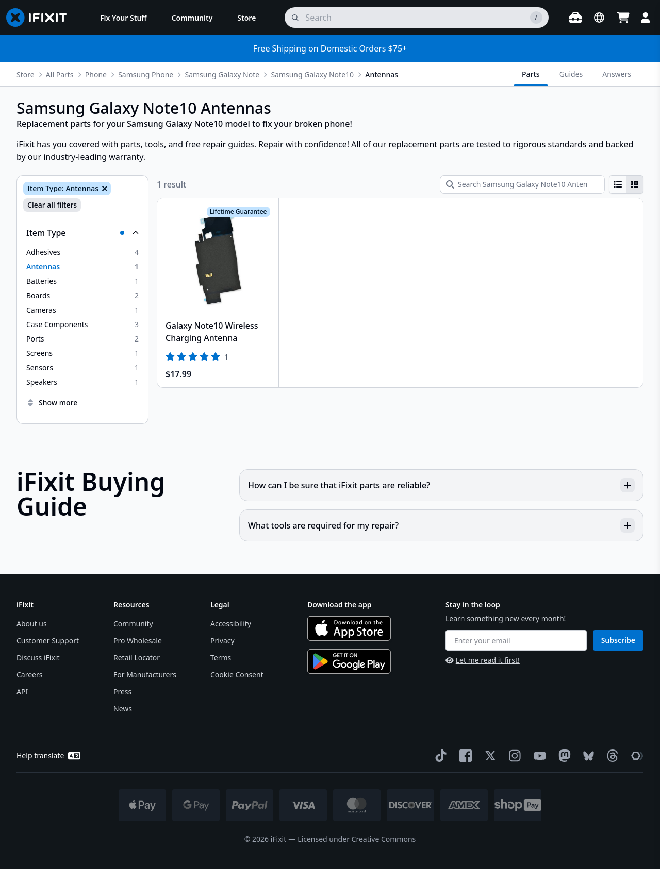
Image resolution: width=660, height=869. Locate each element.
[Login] (645, 17)
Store (25, 74)
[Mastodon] (562, 755)
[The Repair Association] (635, 755)
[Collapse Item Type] (82, 233)
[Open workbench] (575, 17)
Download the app (339, 604)
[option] (82, 252)
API (22, 691)
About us (31, 623)
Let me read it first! (483, 660)
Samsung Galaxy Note (222, 74)
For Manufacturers (144, 674)
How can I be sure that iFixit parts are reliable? (441, 485)
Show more (51, 402)
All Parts (60, 74)
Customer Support (47, 640)
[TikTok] (439, 755)
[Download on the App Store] (349, 628)
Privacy (222, 640)
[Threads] (610, 755)
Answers (616, 74)
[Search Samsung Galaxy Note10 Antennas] (522, 184)
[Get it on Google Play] (349, 661)
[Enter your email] (516, 640)
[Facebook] (463, 755)
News (122, 708)
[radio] (617, 184)
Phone (96, 74)
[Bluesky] (586, 756)
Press (122, 691)
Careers (29, 674)
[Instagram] (513, 755)
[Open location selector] (599, 17)
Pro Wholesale (137, 640)
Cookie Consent (236, 674)
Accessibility (230, 623)
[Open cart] (623, 17)
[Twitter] (488, 755)
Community (133, 623)
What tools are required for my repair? (441, 525)
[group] (626, 184)
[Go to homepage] (40, 17)
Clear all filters (52, 205)
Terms (220, 657)
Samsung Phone (145, 74)
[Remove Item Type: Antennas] (104, 188)
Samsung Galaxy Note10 (312, 74)
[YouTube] (538, 755)
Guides (571, 74)
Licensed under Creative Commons (357, 839)
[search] (417, 17)
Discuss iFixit (38, 657)
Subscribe (618, 640)
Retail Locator (136, 657)
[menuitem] (123, 17)
